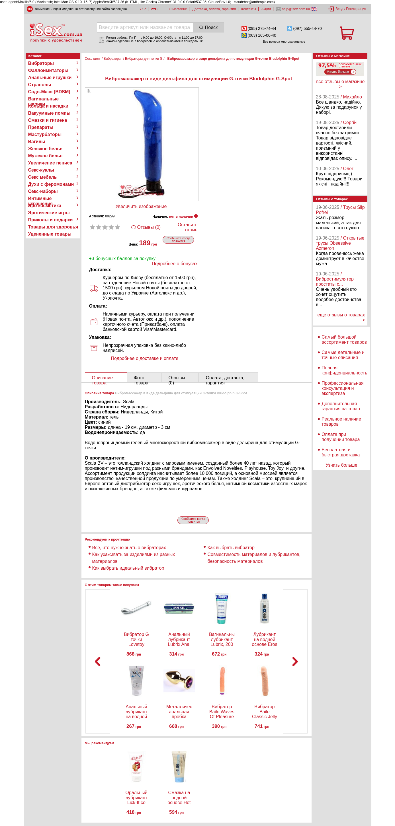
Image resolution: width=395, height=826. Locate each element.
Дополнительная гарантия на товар (341, 406)
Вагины (36, 141)
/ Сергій (349, 122)
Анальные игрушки (50, 77)
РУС (154, 9)
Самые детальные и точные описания (343, 355)
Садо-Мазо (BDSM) (49, 91)
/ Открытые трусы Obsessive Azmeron (340, 243)
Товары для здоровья (53, 226)
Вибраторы (41, 63)
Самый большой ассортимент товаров (344, 340)
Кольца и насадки (48, 106)
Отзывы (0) (149, 227)
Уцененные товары (49, 234)
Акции (266, 9)
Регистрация (356, 9)
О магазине (178, 9)
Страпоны (39, 84)
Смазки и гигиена (47, 120)
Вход (339, 9)
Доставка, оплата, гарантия (214, 9)
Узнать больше (341, 465)
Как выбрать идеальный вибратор (128, 568)
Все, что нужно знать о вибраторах (129, 547)
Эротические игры (49, 212)
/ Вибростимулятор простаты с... (335, 279)
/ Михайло (351, 96)
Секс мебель (42, 177)
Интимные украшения (40, 198)
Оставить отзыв (188, 227)
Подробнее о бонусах (174, 263)
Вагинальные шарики (43, 99)
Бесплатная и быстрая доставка (341, 452)
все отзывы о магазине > (340, 84)
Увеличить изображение (141, 206)
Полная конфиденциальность (344, 370)
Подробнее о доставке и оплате (145, 358)
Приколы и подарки (50, 219)
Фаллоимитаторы (48, 70)
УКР (142, 9)
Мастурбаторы (45, 134)
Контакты (248, 9)
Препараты (41, 127)
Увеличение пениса (50, 162)
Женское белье (45, 148)
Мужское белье (45, 155)
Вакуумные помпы (49, 113)
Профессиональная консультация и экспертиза (342, 388)
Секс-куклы (41, 170)
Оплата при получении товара (341, 437)
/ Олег (347, 168)
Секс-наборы (43, 191)
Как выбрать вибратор (230, 547)
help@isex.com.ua (296, 9)
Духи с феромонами (51, 184)
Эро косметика (45, 205)
